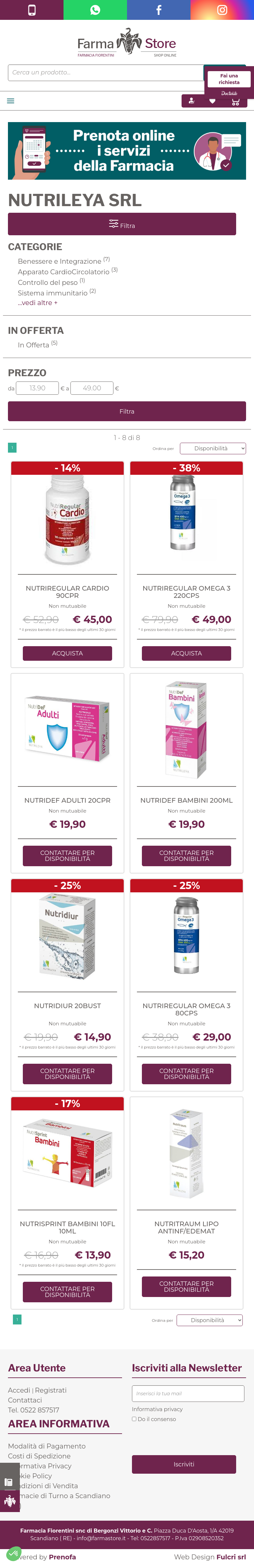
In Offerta (38, 345)
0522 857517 (10, 1482)
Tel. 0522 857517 (33, 1410)
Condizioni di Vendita (43, 1486)
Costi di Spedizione (39, 1456)
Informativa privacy (157, 1409)
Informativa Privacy (39, 1466)
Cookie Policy (30, 1476)
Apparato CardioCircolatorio (68, 272)
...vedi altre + (38, 303)
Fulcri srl (231, 1557)
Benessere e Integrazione (64, 261)
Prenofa (62, 1557)
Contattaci (25, 1400)
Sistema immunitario (57, 293)
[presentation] (182, 1438)
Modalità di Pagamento (47, 1446)
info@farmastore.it (101, 1538)
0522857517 (155, 1538)
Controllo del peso (51, 283)
